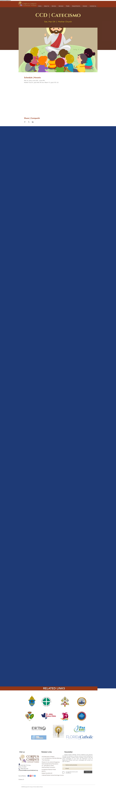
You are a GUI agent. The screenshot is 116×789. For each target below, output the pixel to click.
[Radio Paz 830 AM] (50, 773)
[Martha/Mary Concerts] (51, 767)
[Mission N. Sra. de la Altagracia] (55, 762)
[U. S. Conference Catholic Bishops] (56, 758)
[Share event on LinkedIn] (33, 122)
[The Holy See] (50, 760)
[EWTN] (50, 771)
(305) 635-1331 (23, 768)
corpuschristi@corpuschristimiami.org (28, 770)
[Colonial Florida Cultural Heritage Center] (53, 775)
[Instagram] (33, 776)
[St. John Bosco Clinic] (50, 765)
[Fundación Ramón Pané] (52, 769)
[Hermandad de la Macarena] (54, 764)
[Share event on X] (29, 122)
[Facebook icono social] (28, 776)
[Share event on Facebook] (25, 122)
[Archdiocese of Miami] (51, 756)
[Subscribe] (88, 772)
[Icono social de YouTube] (30, 776)
